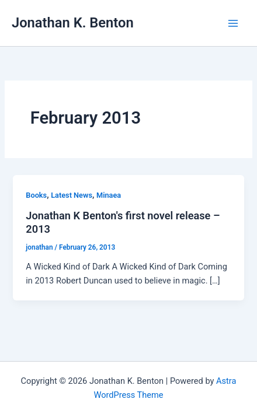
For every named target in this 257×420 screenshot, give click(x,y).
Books (36, 195)
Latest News (71, 195)
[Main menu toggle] (233, 23)
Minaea (108, 195)
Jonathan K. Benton (73, 23)
